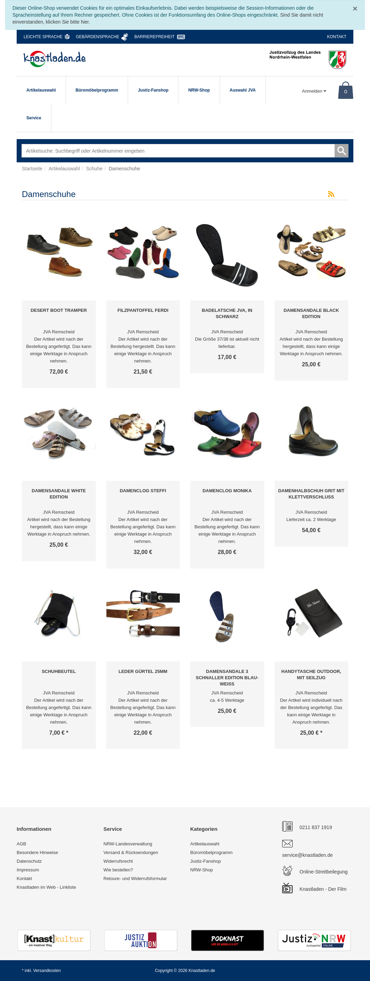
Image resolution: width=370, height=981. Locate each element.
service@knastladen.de (307, 855)
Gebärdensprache (97, 36)
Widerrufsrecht (118, 861)
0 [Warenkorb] (345, 91)
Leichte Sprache (43, 36)
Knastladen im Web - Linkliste (46, 887)
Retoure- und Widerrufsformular (135, 878)
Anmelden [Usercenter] (314, 91)
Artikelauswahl (41, 90)
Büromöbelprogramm (97, 90)
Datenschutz (29, 861)
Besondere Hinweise (37, 852)
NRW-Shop (199, 90)
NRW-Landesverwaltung (127, 843)
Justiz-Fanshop (153, 90)
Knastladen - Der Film (323, 889)
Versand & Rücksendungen (130, 852)
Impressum (28, 869)
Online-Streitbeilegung (324, 872)
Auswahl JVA (243, 90)
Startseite (32, 168)
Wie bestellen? (118, 869)
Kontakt (336, 36)
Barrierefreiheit (154, 36)
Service (33, 118)
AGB (21, 843)
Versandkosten (47, 970)
